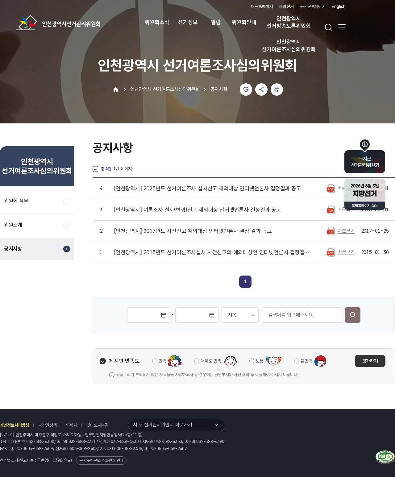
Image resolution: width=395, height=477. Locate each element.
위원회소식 (157, 22)
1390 (57, 460)
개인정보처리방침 (14, 425)
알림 (216, 22)
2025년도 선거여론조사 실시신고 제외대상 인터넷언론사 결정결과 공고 (207, 188)
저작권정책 (48, 425)
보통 (260, 361)
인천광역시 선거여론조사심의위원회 (288, 45)
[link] (245, 281)
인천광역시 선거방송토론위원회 (288, 22)
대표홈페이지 (262, 6)
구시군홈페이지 (313, 6)
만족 (162, 361)
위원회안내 (244, 22)
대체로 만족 (211, 361)
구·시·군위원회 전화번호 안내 (101, 460)
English (339, 6)
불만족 (306, 361)
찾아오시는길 (97, 425)
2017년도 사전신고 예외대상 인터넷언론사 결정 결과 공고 (193, 231)
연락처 (71, 425)
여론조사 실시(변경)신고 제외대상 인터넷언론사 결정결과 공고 (197, 210)
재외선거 (286, 6)
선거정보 (188, 22)
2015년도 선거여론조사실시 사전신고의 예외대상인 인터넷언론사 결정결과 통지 (212, 252)
